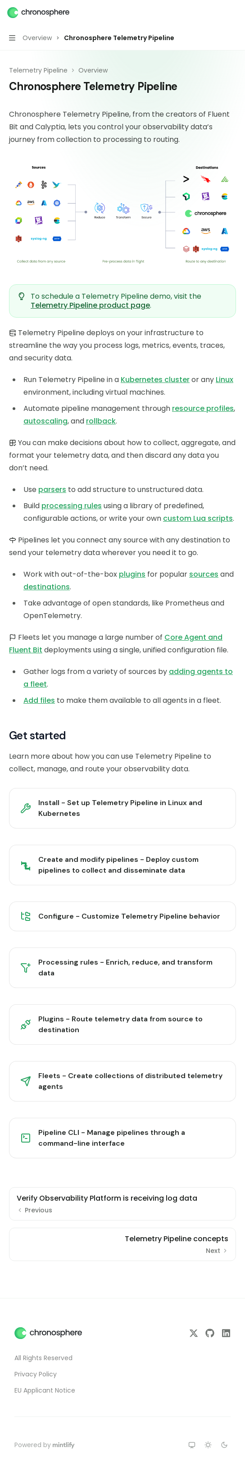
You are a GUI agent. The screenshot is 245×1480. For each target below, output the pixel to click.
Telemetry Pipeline (38, 70)
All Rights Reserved (43, 1357)
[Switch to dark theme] (224, 1445)
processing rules (71, 506)
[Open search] (216, 12)
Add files (39, 700)
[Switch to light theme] (208, 1445)
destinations (46, 587)
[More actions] (233, 12)
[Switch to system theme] (192, 1445)
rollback (101, 421)
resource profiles (203, 408)
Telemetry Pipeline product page (90, 305)
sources (203, 574)
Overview (93, 70)
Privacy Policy (35, 1374)
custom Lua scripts (198, 518)
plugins (132, 574)
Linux (224, 379)
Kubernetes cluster (155, 379)
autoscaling (45, 421)
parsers (52, 489)
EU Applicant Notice (44, 1390)
